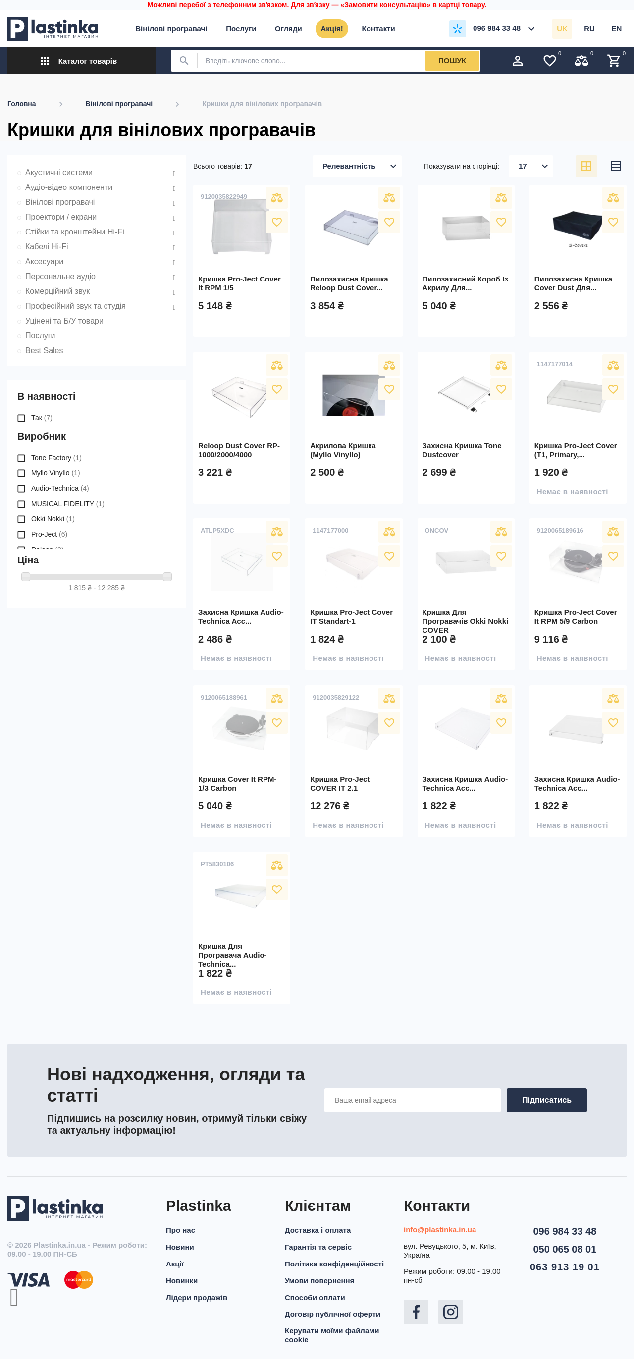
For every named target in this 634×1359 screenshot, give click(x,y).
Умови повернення (319, 1280)
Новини (180, 1247)
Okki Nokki (53, 519)
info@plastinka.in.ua (440, 1229)
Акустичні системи (59, 172)
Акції (175, 1264)
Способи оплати (315, 1297)
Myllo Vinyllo (55, 473)
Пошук (452, 60)
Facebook (416, 1312)
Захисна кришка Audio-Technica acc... (241, 616)
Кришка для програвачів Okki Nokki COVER (466, 621)
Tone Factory (56, 458)
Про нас (180, 1230)
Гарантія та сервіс (318, 1247)
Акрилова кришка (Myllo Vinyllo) (343, 450)
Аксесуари (44, 261)
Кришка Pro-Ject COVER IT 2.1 (340, 783)
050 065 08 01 (564, 1249)
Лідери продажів (196, 1297)
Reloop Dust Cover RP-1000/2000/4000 (239, 450)
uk (562, 28)
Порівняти (277, 198)
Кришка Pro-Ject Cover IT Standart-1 (351, 616)
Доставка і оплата (318, 1230)
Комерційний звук (57, 291)
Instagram (450, 1312)
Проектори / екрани (61, 217)
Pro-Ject (49, 534)
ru (589, 28)
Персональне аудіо (60, 276)
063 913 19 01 (565, 1267)
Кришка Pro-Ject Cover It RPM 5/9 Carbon (575, 616)
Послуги (40, 335)
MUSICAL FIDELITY (68, 504)
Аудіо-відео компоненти (68, 187)
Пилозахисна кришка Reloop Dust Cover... (349, 283)
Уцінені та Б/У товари (64, 321)
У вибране (277, 222)
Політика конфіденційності (334, 1264)
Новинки (182, 1280)
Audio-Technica (60, 488)
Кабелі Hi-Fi (46, 246)
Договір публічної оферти (332, 1314)
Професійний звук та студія (75, 306)
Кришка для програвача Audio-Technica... (232, 955)
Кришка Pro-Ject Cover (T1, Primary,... (575, 450)
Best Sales (44, 350)
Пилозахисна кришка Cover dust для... (573, 283)
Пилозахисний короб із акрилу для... (465, 283)
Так (42, 418)
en (617, 28)
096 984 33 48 (564, 1231)
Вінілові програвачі (60, 202)
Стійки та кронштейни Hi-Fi (74, 232)
